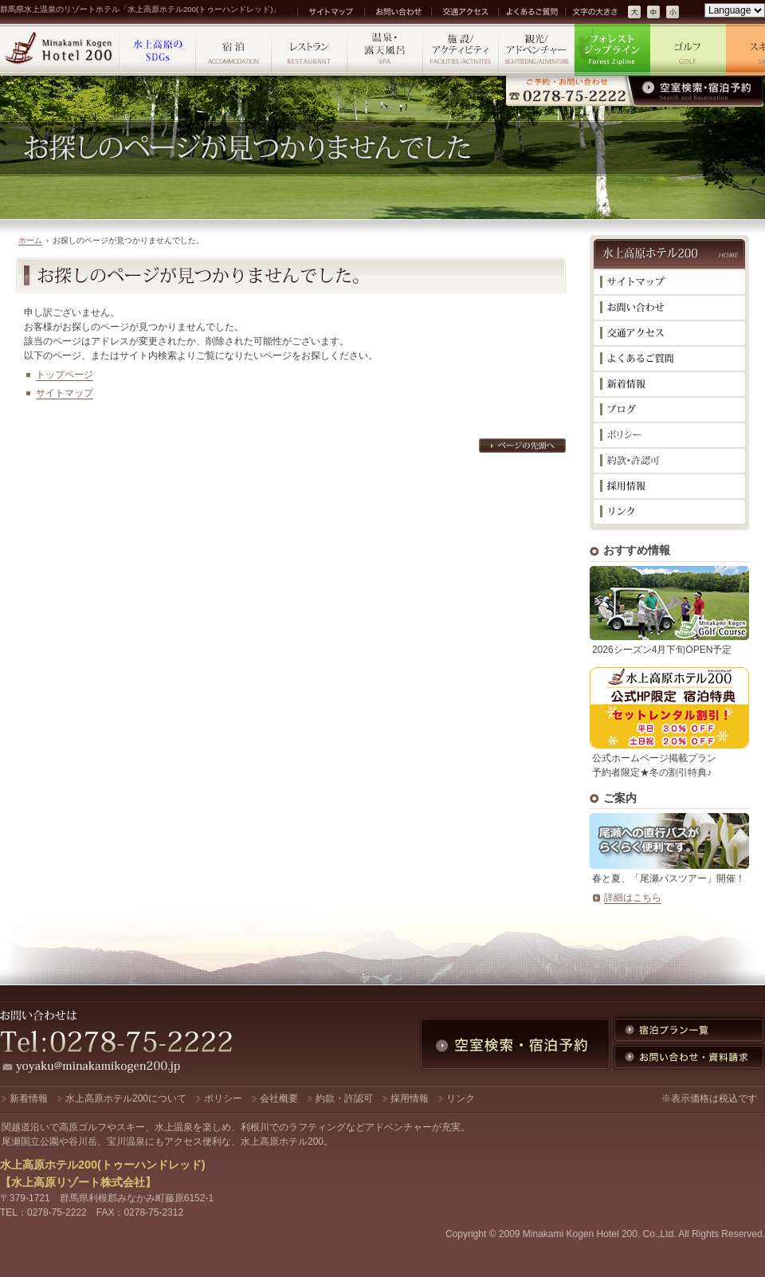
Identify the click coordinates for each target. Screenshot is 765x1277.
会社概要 (279, 1098)
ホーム (30, 240)
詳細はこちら (632, 897)
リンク (460, 1098)
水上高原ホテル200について (125, 1098)
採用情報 (409, 1098)
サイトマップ (64, 393)
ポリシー (223, 1098)
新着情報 (29, 1098)
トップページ (64, 374)
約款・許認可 (344, 1098)
